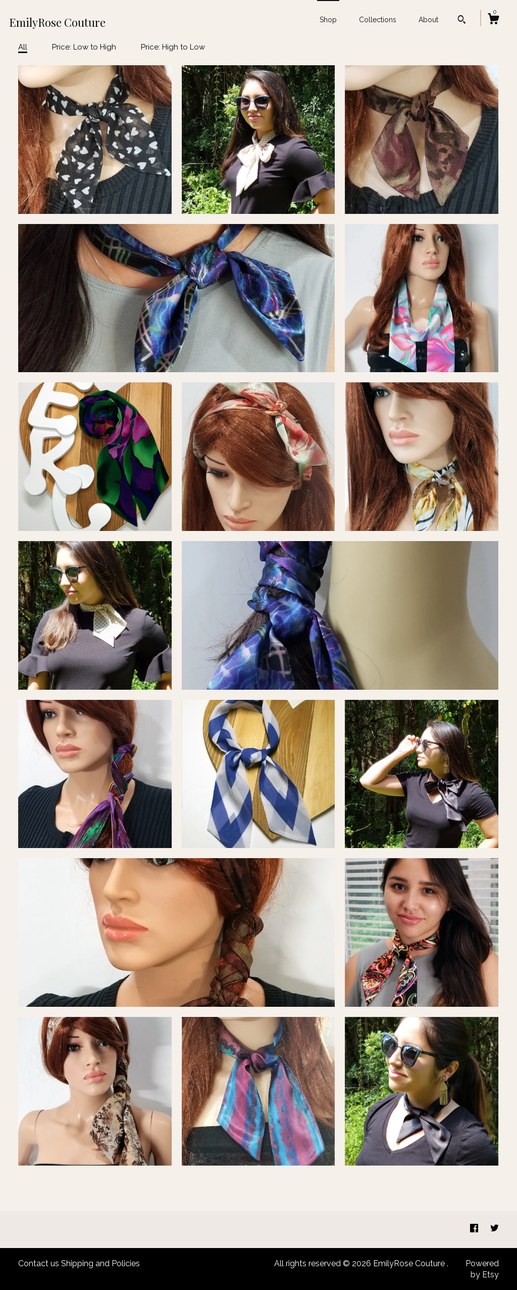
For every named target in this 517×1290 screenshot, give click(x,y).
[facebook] (475, 1229)
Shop (328, 20)
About (428, 20)
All (22, 47)
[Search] (462, 20)
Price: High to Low (173, 47)
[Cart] (493, 20)
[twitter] (494, 1229)
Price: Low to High (84, 47)
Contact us (38, 1263)
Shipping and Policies (100, 1263)
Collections (377, 20)
